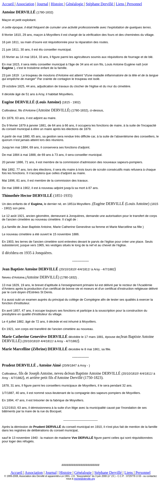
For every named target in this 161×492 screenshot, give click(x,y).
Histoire (57, 4)
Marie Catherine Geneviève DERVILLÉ (34, 337)
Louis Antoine (48, 102)
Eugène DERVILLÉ (18, 102)
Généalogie (75, 4)
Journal (42, 4)
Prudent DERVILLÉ (19, 365)
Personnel (134, 4)
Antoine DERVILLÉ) (42, 277)
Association (25, 4)
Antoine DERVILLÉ (18, 12)
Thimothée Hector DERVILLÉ (27, 196)
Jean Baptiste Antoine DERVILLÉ (30, 269)
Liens (120, 4)
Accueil (8, 4)
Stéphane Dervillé (100, 4)
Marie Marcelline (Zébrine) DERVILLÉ (34, 349)
